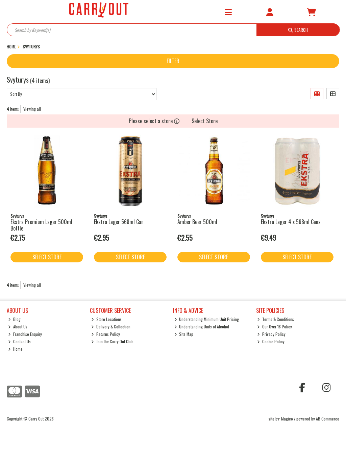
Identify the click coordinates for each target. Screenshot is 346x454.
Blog (14, 319)
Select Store (205, 121)
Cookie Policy (271, 341)
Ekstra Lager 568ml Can (119, 222)
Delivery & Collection (110, 326)
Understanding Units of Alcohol (201, 326)
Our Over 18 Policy (274, 326)
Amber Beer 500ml (197, 222)
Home (15, 349)
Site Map (184, 334)
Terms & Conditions (275, 319)
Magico (287, 418)
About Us (17, 326)
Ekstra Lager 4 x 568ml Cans (291, 222)
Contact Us (19, 341)
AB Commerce (327, 418)
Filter (173, 61)
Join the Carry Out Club (112, 341)
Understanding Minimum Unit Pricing (206, 319)
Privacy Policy (271, 334)
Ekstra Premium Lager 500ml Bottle (41, 225)
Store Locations (106, 319)
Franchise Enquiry (25, 334)
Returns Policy (105, 334)
